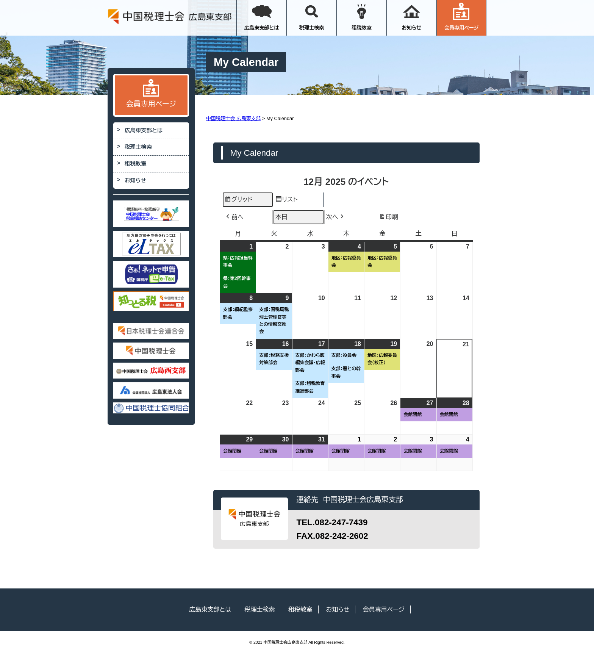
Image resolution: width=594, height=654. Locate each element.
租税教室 (362, 17)
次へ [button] (335, 217)
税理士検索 (311, 17)
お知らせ (412, 17)
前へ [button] (234, 217)
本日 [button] (281, 217)
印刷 (388, 218)
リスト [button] (286, 200)
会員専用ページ (461, 17)
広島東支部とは (261, 17)
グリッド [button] (238, 200)
